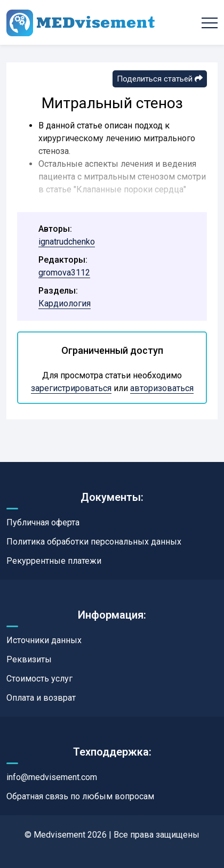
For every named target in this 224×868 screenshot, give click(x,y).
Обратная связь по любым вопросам (80, 796)
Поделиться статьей (160, 79)
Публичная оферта (42, 522)
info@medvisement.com (51, 777)
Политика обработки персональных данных (93, 542)
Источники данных (44, 640)
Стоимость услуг (39, 679)
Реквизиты (29, 659)
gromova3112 (64, 272)
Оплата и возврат (41, 698)
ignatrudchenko (66, 242)
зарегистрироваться (71, 388)
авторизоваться (162, 388)
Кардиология (64, 303)
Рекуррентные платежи (53, 561)
